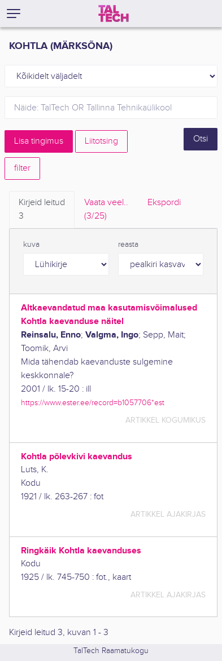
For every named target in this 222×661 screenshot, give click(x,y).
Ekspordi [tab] (164, 202)
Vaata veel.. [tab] (106, 210)
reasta (128, 244)
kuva (31, 244)
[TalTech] (113, 14)
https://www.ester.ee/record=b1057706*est (92, 402)
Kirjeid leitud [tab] (42, 210)
